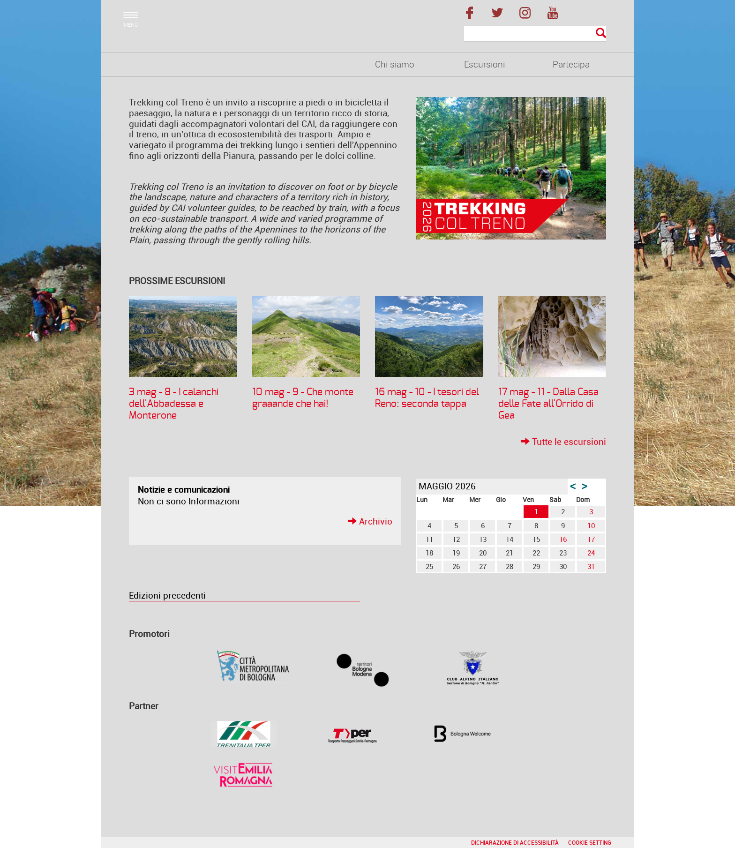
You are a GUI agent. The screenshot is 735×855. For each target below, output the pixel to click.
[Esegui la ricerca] (601, 33)
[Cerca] (535, 34)
